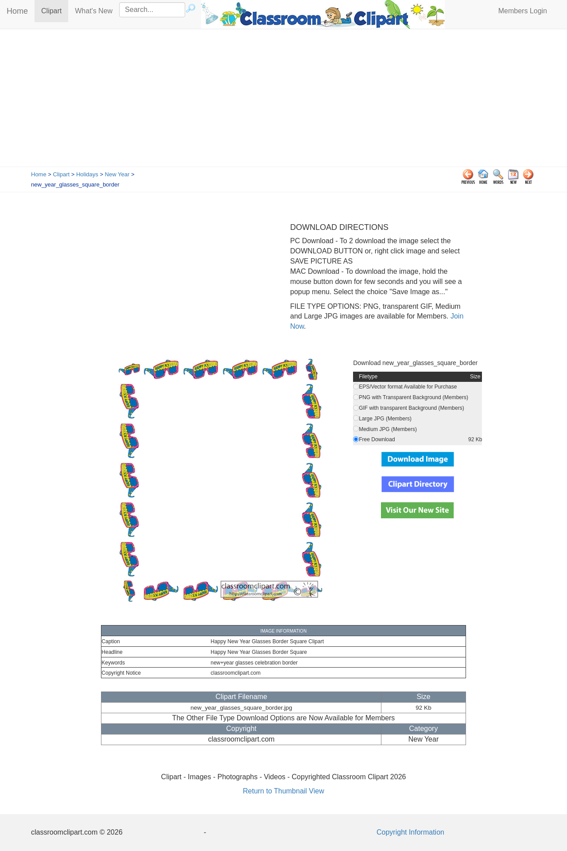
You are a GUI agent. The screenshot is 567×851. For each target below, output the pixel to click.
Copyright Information (410, 832)
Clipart (54, 10)
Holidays (87, 174)
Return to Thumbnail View (283, 791)
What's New (94, 11)
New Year (117, 174)
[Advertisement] (283, 100)
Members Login (522, 11)
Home (17, 11)
